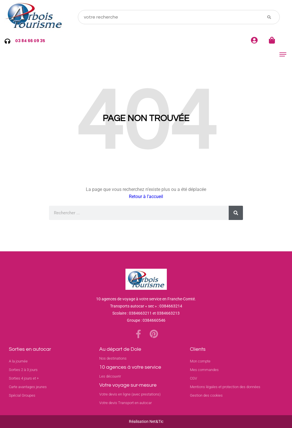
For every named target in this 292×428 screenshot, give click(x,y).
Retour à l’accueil (146, 196)
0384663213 (168, 313)
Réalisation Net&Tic (146, 421)
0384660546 (154, 320)
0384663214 (170, 306)
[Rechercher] (236, 213)
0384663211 (140, 313)
